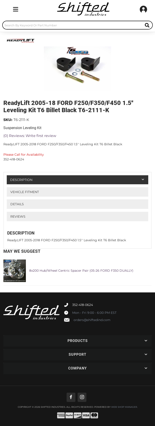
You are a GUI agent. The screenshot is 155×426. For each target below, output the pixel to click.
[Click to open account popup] (143, 9)
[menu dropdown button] (15, 9)
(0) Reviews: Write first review (29, 136)
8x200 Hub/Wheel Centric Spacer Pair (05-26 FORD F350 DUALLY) (81, 271)
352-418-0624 (82, 305)
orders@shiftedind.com (92, 319)
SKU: (7, 120)
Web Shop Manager (124, 407)
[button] (77, 25)
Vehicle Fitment (24, 192)
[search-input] (72, 25)
